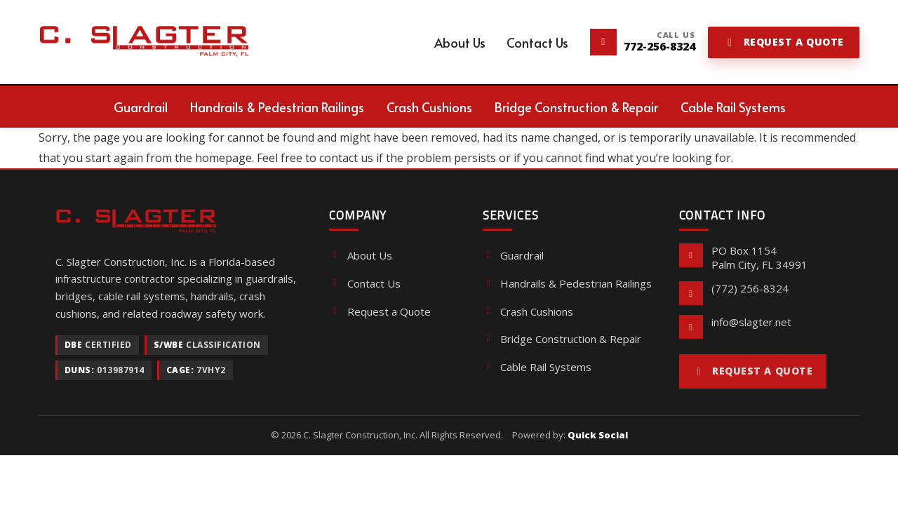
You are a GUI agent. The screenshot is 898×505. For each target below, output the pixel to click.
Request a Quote (379, 311)
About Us (360, 255)
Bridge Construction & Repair (562, 339)
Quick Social (598, 435)
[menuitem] (460, 42)
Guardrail (513, 255)
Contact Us (364, 283)
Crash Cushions (528, 311)
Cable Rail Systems (537, 367)
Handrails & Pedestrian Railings (567, 283)
